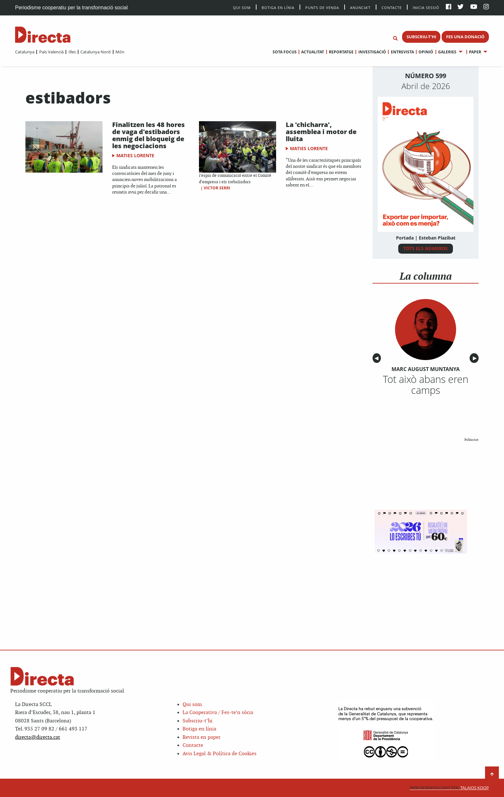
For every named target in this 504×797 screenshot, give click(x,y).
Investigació (372, 52)
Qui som (192, 705)
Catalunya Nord (95, 52)
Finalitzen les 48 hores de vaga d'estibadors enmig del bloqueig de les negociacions (148, 135)
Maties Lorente (135, 155)
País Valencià (51, 52)
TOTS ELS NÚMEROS (425, 248)
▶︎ (476, 358)
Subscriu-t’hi (197, 721)
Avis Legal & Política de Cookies (219, 754)
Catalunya (24, 52)
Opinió (426, 52)
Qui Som (242, 7)
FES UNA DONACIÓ (465, 37)
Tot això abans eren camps (425, 384)
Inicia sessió (426, 7)
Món (119, 52)
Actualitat (312, 52)
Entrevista (402, 52)
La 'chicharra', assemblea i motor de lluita (321, 131)
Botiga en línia (278, 7)
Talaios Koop (449, 788)
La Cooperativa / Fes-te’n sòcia (218, 713)
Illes (72, 52)
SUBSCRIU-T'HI (421, 37)
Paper (475, 52)
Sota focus (285, 52)
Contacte (392, 7)
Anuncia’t (360, 7)
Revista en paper (202, 737)
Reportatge (341, 52)
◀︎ (377, 358)
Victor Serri (217, 188)
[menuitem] (24, 52)
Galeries (447, 52)
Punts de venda (322, 7)
